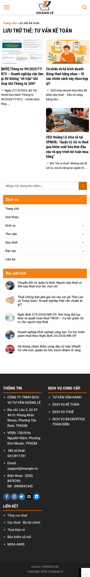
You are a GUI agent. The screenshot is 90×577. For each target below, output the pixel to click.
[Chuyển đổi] (83, 225)
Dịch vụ (10, 225)
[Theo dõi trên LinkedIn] (36, 496)
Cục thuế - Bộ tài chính (23, 522)
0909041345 (23, 486)
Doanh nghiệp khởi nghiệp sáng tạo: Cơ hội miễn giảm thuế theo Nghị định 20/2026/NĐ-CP (51, 334)
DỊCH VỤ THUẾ (63, 412)
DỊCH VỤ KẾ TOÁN (65, 404)
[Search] (84, 7)
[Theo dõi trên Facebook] (6, 496)
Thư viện (11, 234)
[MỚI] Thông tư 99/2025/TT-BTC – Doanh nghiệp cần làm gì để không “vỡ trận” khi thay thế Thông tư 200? (22, 76)
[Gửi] (83, 186)
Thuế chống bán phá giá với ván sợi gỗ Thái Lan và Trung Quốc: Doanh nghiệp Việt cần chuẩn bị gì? (50, 300)
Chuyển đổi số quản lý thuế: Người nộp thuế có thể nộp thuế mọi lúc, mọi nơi (50, 284)
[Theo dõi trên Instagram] (14, 496)
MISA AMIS (16, 544)
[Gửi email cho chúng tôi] (29, 496)
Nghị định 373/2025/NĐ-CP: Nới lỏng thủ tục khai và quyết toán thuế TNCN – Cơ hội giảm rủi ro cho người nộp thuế (50, 318)
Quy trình (11, 242)
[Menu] (6, 7)
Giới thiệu (11, 217)
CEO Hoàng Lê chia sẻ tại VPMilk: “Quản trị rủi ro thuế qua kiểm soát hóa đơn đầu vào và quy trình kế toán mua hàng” (67, 147)
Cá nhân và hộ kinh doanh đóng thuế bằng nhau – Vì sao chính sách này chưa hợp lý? (67, 76)
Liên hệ (10, 259)
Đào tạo (10, 251)
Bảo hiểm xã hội (19, 537)
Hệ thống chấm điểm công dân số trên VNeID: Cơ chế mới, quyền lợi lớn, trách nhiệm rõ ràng (49, 348)
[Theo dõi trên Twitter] (21, 496)
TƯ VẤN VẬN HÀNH (66, 397)
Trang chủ (10, 23)
